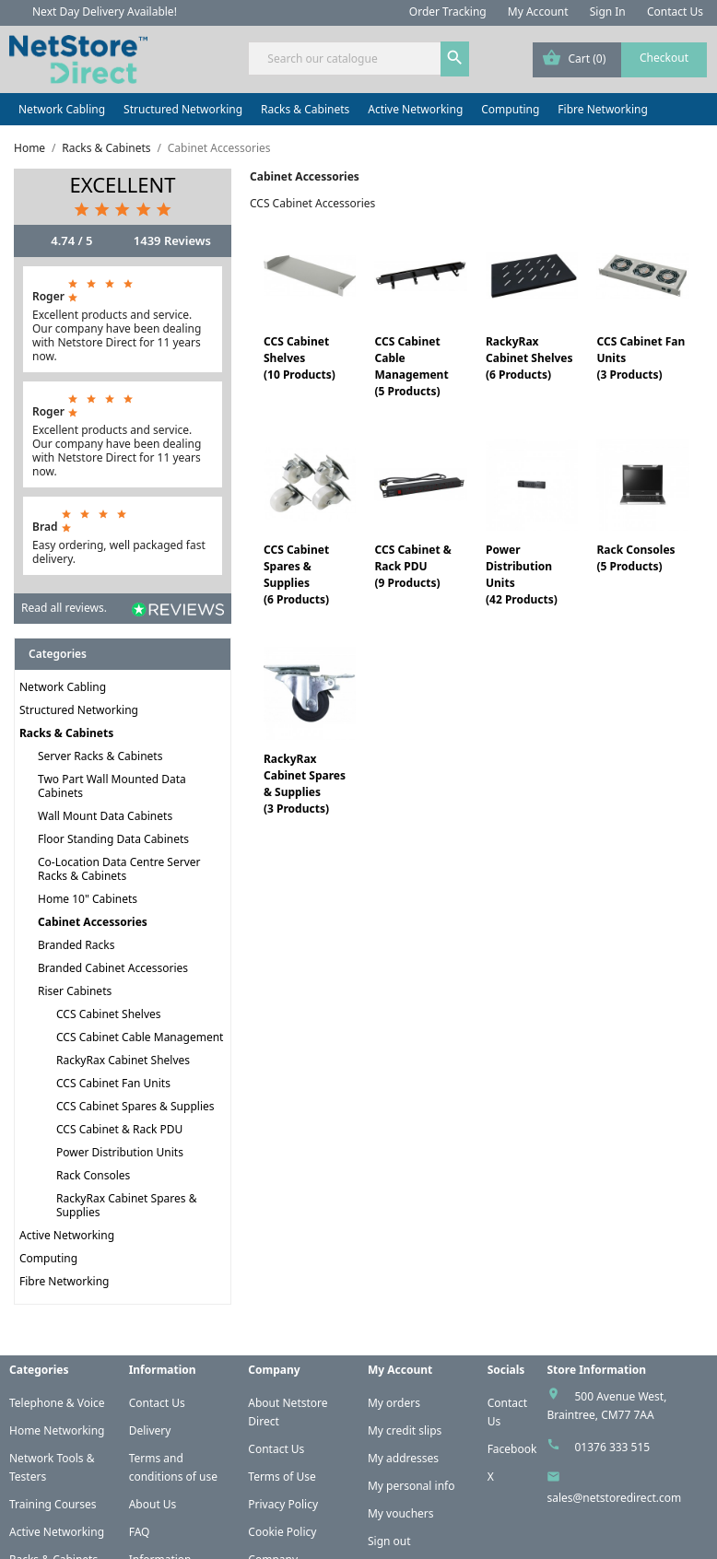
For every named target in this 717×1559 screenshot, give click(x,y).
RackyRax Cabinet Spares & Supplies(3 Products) (305, 783)
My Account (538, 11)
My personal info (411, 1486)
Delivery (150, 1430)
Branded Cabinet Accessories (113, 968)
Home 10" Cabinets (87, 899)
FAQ (139, 1532)
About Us (153, 1504)
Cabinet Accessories (92, 922)
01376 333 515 (612, 1447)
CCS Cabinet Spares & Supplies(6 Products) (296, 574)
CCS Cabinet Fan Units (113, 1083)
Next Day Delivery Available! (104, 11)
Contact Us (675, 11)
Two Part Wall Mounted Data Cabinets (112, 786)
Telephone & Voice (57, 1403)
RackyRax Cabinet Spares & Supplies (126, 1205)
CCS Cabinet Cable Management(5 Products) (411, 366)
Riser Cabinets (75, 991)
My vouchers (401, 1513)
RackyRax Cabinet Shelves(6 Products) (529, 358)
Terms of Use (281, 1476)
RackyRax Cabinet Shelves (123, 1060)
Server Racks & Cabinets (100, 756)
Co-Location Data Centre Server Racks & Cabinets (119, 869)
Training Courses (53, 1504)
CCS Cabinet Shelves (108, 1014)
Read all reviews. (64, 608)
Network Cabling (61, 109)
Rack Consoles (93, 1175)
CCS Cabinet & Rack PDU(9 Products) (412, 566)
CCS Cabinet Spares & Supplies (135, 1106)
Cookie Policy (282, 1532)
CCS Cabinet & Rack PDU (119, 1129)
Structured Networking (182, 109)
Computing (510, 109)
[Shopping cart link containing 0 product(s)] (620, 59)
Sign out (389, 1541)
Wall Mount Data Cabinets (105, 816)
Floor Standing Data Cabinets (113, 839)
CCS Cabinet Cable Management (139, 1037)
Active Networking (415, 109)
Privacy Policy (283, 1504)
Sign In (608, 11)
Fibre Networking (602, 109)
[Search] (358, 58)
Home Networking (56, 1430)
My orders (394, 1403)
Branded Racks (76, 945)
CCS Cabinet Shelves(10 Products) (299, 358)
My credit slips (404, 1430)
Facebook (512, 1449)
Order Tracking (448, 11)
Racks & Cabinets (305, 109)
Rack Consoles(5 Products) (635, 558)
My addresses (403, 1458)
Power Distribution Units (119, 1152)
